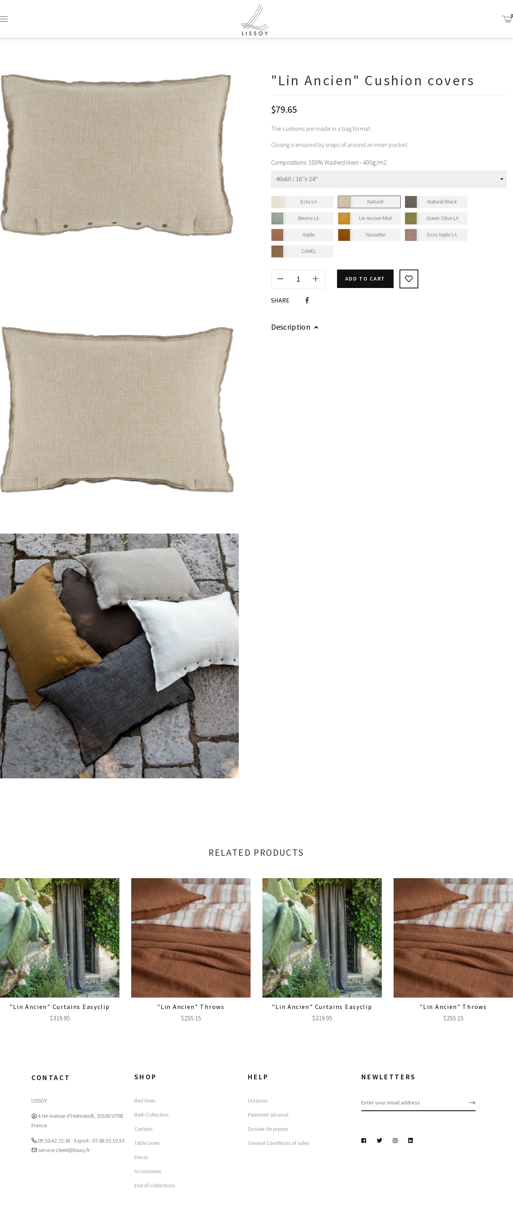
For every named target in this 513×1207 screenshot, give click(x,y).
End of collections (154, 1185)
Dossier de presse (268, 1128)
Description (295, 326)
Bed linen (144, 1100)
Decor (141, 1157)
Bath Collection (151, 1114)
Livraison (257, 1100)
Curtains (143, 1128)
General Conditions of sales (278, 1142)
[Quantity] (298, 278)
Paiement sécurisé (268, 1114)
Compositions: (289, 162)
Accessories (147, 1171)
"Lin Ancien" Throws (190, 1007)
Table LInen (146, 1142)
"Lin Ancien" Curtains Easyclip (59, 1007)
